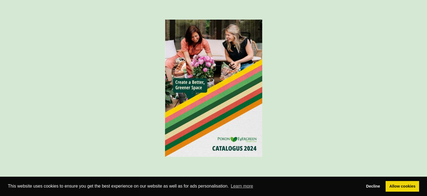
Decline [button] (373, 186)
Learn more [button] (242, 186)
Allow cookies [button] (402, 186)
